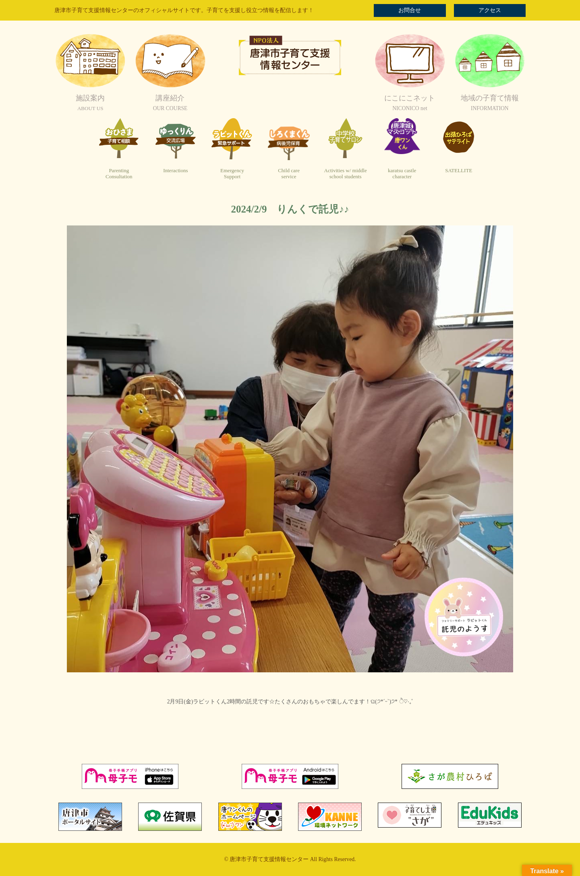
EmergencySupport (232, 173)
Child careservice (289, 173)
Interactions (175, 170)
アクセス (489, 10)
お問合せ (409, 10)
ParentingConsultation (119, 173)
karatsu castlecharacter (402, 173)
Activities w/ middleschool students (345, 173)
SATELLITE (458, 170)
